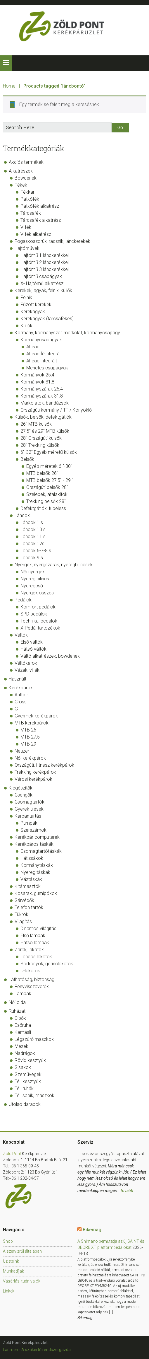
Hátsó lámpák (34, 942)
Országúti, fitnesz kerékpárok (44, 765)
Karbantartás (28, 816)
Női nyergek (32, 571)
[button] (6, 63)
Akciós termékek (26, 162)
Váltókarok (26, 663)
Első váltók (31, 642)
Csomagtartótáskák (41, 851)
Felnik (26, 297)
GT (17, 709)
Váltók (21, 635)
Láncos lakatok (36, 956)
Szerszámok (33, 830)
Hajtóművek (27, 248)
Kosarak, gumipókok (36, 893)
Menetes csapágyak (47, 368)
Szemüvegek (28, 1074)
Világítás (23, 921)
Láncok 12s (32, 543)
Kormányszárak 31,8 (41, 396)
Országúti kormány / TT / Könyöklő (56, 410)
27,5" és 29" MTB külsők (44, 431)
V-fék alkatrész (35, 234)
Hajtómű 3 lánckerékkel (44, 269)
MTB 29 (28, 744)
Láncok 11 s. (33, 536)
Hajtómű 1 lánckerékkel (44, 255)
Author (21, 695)
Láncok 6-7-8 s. (36, 550)
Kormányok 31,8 (37, 382)
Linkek (8, 1291)
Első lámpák (32, 935)
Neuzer (22, 751)
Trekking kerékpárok (35, 772)
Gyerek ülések (29, 809)
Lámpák (23, 993)
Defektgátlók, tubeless (43, 508)
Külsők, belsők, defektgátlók (43, 417)
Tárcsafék (30, 213)
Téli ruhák (24, 1088)
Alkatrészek (21, 171)
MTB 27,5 (30, 737)
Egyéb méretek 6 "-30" (49, 466)
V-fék (25, 227)
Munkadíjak (13, 1271)
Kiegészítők (20, 788)
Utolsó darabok (25, 1104)
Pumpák (28, 823)
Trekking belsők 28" (46, 501)
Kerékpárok (21, 687)
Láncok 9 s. (32, 557)
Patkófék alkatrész (39, 206)
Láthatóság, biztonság (31, 979)
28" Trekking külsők (39, 445)
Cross (21, 702)
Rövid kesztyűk (30, 1060)
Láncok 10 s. (33, 529)
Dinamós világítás (38, 928)
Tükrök (21, 914)
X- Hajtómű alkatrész (41, 283)
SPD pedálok (33, 614)
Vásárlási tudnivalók (21, 1281)
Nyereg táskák (35, 872)
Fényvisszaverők (32, 986)
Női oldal (18, 1002)
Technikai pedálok (38, 621)
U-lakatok (30, 970)
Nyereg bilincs (34, 579)
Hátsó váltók (33, 649)
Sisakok (23, 1067)
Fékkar (27, 192)
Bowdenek (26, 178)
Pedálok (23, 600)
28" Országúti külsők (41, 438)
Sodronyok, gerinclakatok (46, 963)
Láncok (22, 515)
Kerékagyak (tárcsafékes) (47, 318)
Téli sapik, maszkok (34, 1095)
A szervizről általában (22, 1251)
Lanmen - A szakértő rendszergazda (37, 1349)
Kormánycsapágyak (41, 339)
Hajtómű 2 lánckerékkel (44, 262)
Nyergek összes (37, 593)
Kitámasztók (28, 886)
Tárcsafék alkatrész (40, 220)
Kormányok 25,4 (37, 375)
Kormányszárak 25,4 (41, 389)
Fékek (21, 185)
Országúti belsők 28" (47, 487)
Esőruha (23, 1025)
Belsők (27, 459)
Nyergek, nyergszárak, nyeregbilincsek (54, 564)
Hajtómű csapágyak (41, 276)
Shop (8, 1241)
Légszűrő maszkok (34, 1039)
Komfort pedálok (38, 607)
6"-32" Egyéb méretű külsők (48, 452)
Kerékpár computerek (37, 837)
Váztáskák (31, 879)
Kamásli (23, 1032)
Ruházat (17, 1011)
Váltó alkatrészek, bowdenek (50, 656)
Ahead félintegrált (44, 354)
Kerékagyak (32, 311)
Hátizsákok (31, 858)
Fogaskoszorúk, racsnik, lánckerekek (52, 241)
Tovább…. (128, 1190)
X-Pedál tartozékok (40, 628)
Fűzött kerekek (35, 304)
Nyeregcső (31, 586)
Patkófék (29, 199)
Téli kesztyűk (28, 1081)
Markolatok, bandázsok (44, 403)
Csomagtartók (29, 802)
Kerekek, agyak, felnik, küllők (43, 290)
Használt (17, 679)
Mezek (21, 1046)
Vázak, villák (27, 670)
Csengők (23, 795)
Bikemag (92, 1229)
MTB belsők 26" (42, 473)
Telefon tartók (29, 907)
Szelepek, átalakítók (46, 494)
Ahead (32, 346)
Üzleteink (11, 1261)
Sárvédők (24, 900)
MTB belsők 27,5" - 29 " (49, 480)
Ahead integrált (41, 361)
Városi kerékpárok (33, 779)
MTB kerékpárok (31, 723)
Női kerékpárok (30, 758)
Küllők (26, 325)
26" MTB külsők (36, 424)
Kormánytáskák (36, 865)
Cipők (20, 1018)
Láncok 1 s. (32, 522)
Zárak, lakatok (29, 949)
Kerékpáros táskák (34, 844)
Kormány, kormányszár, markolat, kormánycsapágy (67, 332)
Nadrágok (25, 1053)
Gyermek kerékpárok (36, 716)
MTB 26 (28, 730)
